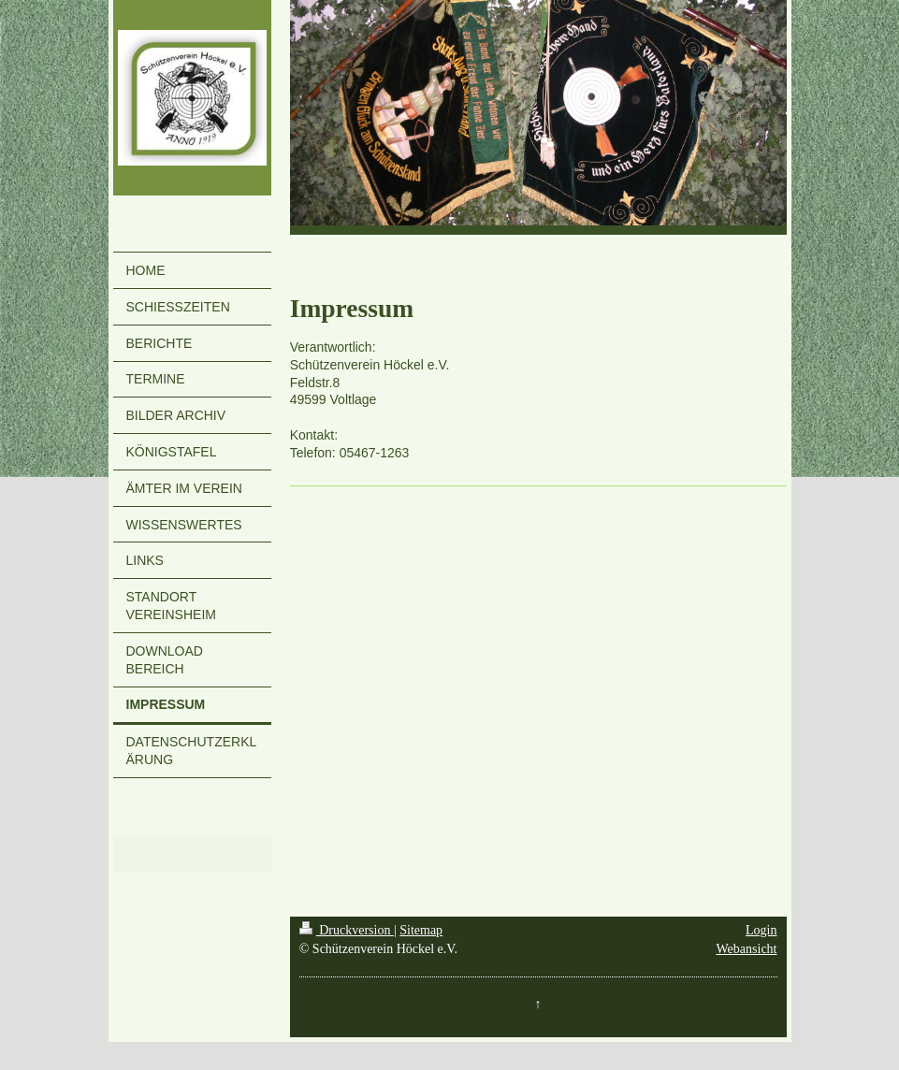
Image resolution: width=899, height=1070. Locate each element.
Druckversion (346, 930)
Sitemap (420, 930)
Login (761, 930)
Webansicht (747, 949)
